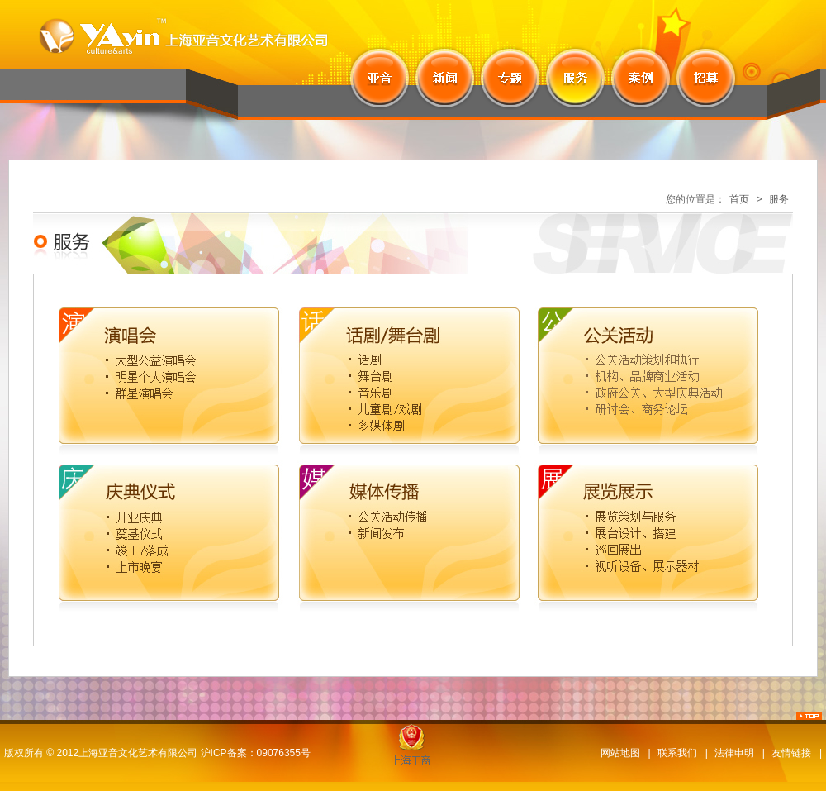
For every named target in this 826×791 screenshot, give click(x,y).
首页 (739, 199)
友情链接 (791, 753)
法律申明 (734, 753)
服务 (779, 199)
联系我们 (677, 753)
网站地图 (620, 753)
